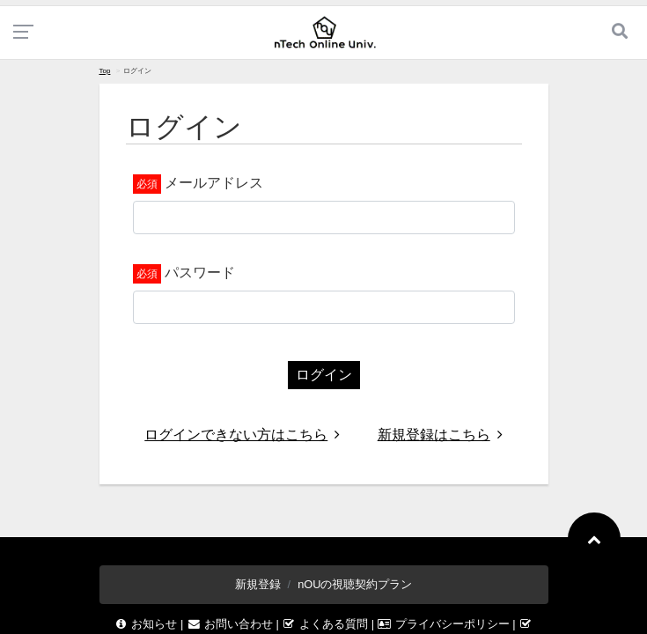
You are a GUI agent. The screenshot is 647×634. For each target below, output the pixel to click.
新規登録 (258, 584)
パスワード (200, 272)
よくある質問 (326, 623)
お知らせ (147, 623)
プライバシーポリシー (445, 623)
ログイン (324, 374)
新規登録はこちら (440, 434)
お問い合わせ (231, 623)
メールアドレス (214, 182)
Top (105, 71)
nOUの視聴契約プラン (355, 584)
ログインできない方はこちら (242, 434)
